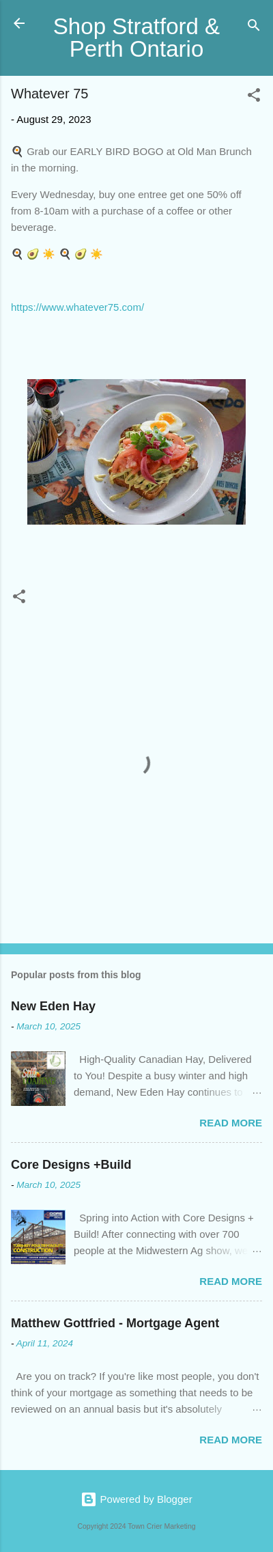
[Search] (254, 27)
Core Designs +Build (71, 1165)
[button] (254, 97)
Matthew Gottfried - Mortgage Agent (115, 1323)
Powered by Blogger (136, 1499)
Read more (230, 1122)
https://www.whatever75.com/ (77, 307)
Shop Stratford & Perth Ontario (136, 37)
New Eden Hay (53, 1006)
